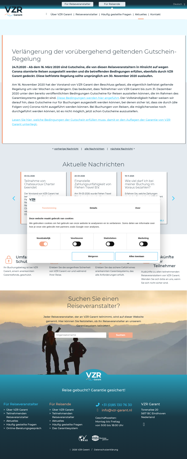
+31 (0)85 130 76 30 (117, 405)
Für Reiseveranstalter (21, 404)
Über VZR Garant (61, 14)
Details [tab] (93, 208)
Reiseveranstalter (87, 14)
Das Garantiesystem (65, 428)
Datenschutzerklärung (106, 449)
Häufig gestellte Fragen (116, 14)
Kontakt (155, 14)
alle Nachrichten (94, 148)
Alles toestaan (136, 256)
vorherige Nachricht (66, 148)
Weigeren (93, 256)
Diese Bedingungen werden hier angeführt (88, 98)
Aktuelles (141, 14)
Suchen (120, 335)
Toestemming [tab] (49, 208)
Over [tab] (137, 208)
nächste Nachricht (121, 148)
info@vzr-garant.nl (117, 410)
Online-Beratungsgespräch (23, 428)
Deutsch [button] (179, 4)
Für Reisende (60, 404)
